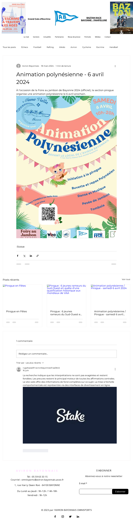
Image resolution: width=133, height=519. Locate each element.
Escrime (100, 47)
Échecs (24, 47)
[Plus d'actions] (115, 66)
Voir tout (126, 279)
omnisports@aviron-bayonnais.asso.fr (43, 479)
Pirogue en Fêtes (16, 311)
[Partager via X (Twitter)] (24, 255)
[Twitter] (70, 516)
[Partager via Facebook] (17, 255)
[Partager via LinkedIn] (31, 255)
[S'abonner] (120, 491)
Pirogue (20, 246)
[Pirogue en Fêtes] (22, 296)
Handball (114, 47)
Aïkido (62, 47)
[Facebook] (55, 516)
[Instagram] (62, 516)
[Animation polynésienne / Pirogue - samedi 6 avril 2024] (110, 296)
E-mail (82, 483)
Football (37, 47)
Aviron (74, 47)
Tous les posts (9, 47)
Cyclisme (86, 47)
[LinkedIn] (78, 516)
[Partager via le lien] (37, 255)
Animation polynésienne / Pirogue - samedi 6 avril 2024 (110, 313)
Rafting (50, 47)
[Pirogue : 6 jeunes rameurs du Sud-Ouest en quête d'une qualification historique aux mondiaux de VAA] (66, 296)
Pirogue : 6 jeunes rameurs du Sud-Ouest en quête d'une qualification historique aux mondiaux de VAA (66, 313)
